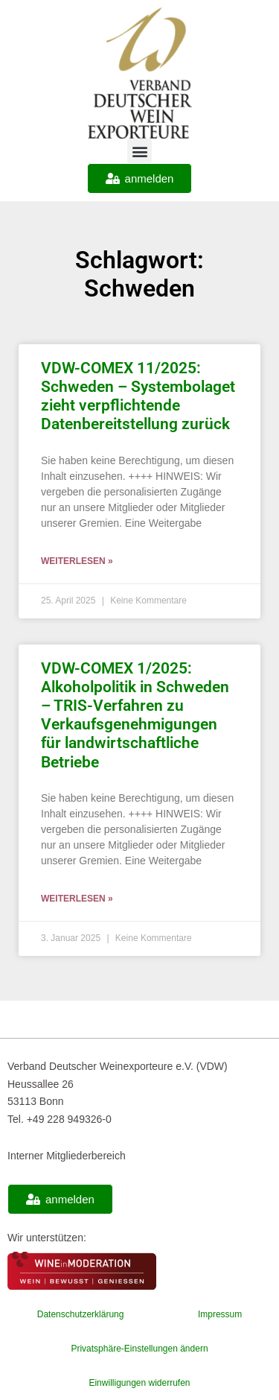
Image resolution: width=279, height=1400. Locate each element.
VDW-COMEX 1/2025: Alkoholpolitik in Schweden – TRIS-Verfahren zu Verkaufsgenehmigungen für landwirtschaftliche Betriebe (135, 715)
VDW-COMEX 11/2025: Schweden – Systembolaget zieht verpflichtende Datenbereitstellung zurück (138, 396)
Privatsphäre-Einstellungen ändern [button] (139, 1348)
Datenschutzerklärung (80, 1314)
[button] (139, 151)
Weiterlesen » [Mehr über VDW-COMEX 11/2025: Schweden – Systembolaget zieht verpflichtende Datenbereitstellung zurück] (77, 561)
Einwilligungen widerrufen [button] (139, 1383)
